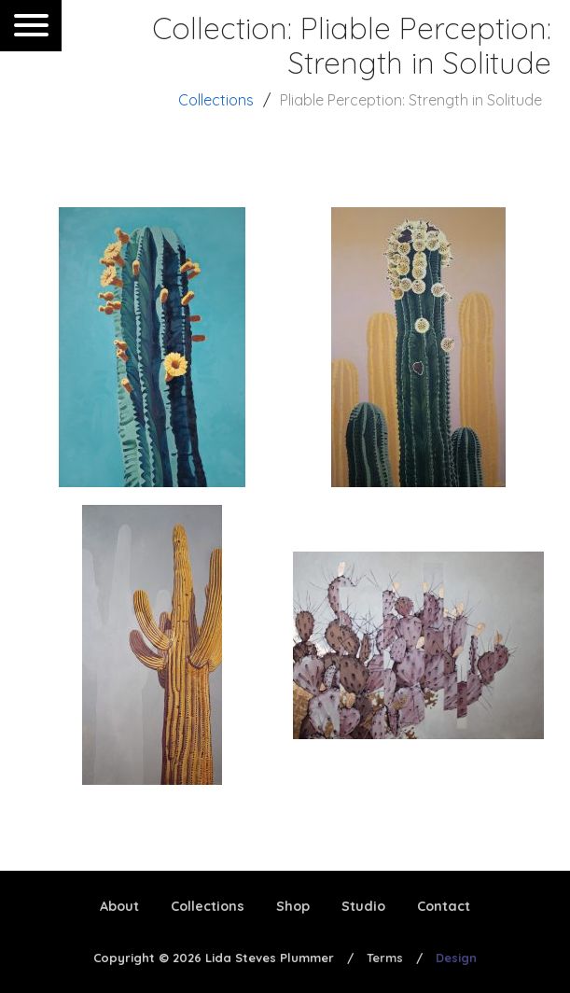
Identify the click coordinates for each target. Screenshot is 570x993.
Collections (216, 100)
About (119, 906)
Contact (443, 906)
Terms (385, 957)
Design (456, 957)
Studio (363, 906)
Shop (293, 906)
